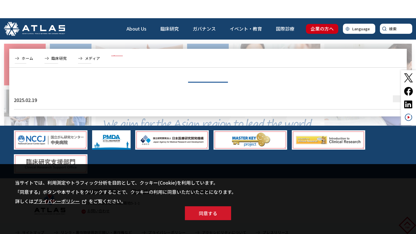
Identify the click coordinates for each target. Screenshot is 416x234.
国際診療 (285, 10)
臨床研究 (169, 10)
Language (361, 10)
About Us (136, 10)
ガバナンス (204, 10)
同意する (208, 213)
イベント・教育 (246, 10)
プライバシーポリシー (60, 201)
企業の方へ (322, 10)
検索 (393, 10)
